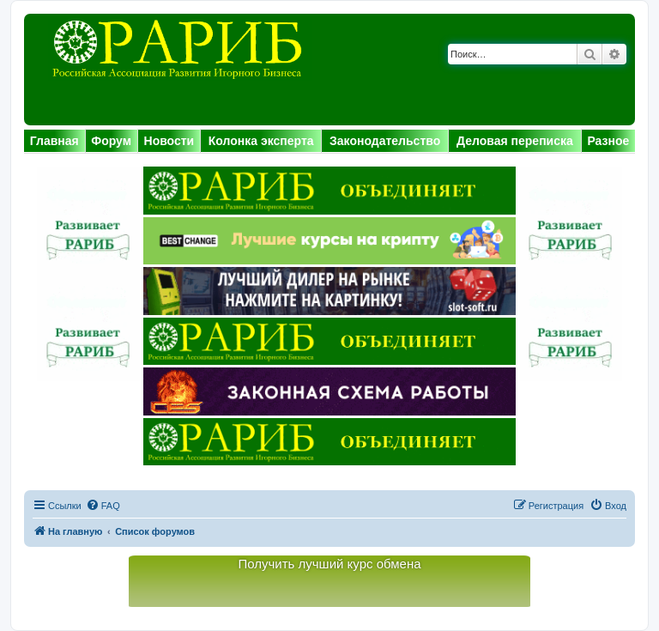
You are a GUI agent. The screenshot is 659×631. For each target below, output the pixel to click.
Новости (169, 141)
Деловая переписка (514, 141)
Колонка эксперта (261, 141)
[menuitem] (103, 505)
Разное (608, 141)
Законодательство (385, 141)
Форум (111, 141)
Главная (54, 141)
